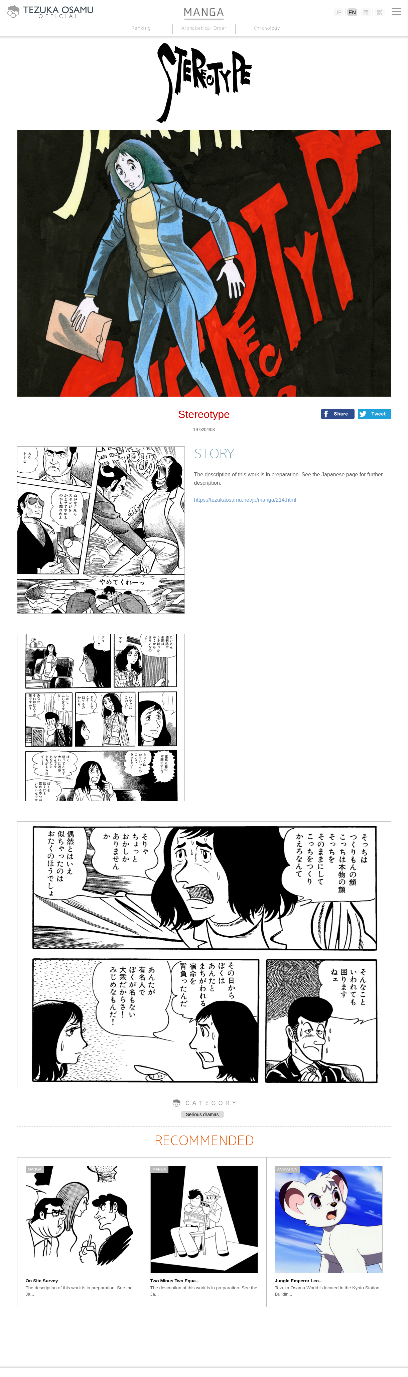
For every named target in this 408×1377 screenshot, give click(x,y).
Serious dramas (202, 1114)
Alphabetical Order (204, 28)
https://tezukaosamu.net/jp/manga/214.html (245, 500)
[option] (79, 1232)
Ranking (141, 28)
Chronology (267, 28)
